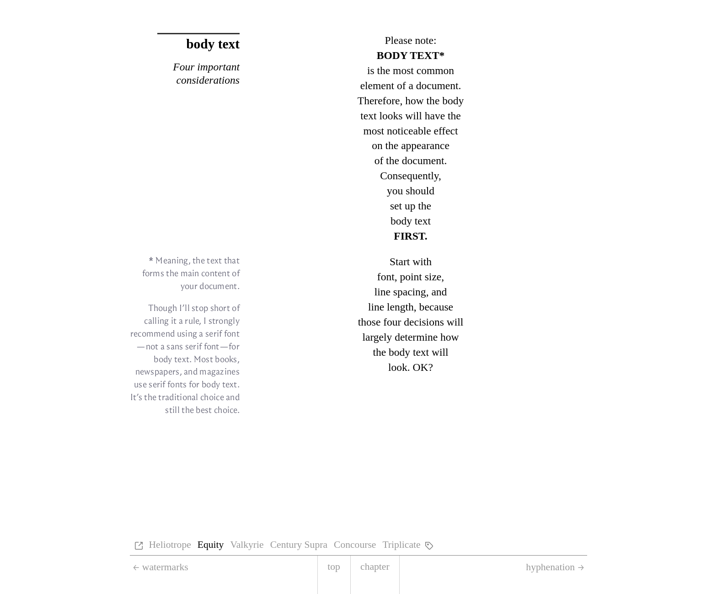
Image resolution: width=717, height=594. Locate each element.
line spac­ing (400, 292)
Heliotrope (170, 544)
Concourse (355, 544)
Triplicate (401, 544)
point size (420, 277)
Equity (211, 544)
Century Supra (298, 544)
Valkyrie (246, 544)
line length (391, 307)
